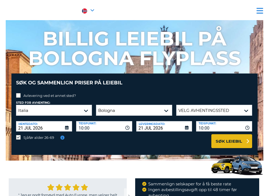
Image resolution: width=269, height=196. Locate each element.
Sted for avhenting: (33, 98)
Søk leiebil (229, 137)
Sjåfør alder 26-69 (38, 133)
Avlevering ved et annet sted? (49, 91)
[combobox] (104, 122)
